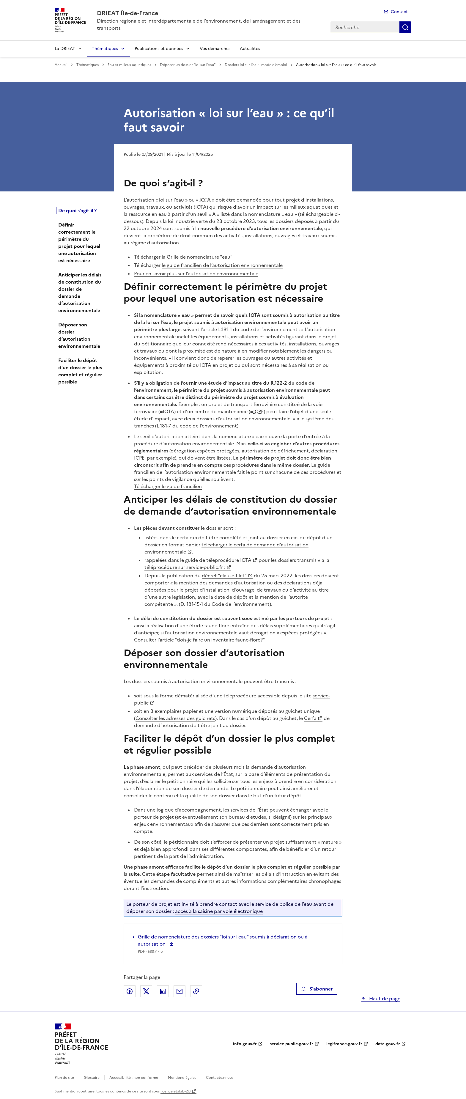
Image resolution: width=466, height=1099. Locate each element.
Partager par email (179, 991)
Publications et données (159, 48)
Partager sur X (146, 991)
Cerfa (310, 718)
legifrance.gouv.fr (344, 1044)
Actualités (250, 48)
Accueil (61, 64)
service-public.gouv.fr (291, 1044)
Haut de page (384, 998)
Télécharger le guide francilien (168, 486)
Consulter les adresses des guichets (175, 718)
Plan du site (64, 1077)
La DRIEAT (65, 48)
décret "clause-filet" (224, 575)
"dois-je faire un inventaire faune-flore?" (220, 639)
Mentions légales (182, 1077)
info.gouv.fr (245, 1044)
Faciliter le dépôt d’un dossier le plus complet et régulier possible (80, 371)
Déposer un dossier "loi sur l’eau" (188, 64)
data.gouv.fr (387, 1044)
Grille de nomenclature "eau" (199, 256)
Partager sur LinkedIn (163, 991)
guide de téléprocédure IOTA (218, 560)
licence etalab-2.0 (175, 1091)
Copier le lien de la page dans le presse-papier (196, 991)
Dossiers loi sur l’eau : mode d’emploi (256, 64)
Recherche (405, 27)
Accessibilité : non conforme (133, 1077)
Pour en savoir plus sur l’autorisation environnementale (196, 273)
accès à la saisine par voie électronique (219, 911)
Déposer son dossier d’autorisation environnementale (79, 335)
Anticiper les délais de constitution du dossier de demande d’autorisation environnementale (79, 292)
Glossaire (92, 1077)
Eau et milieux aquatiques (129, 64)
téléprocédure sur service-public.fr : (184, 567)
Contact (399, 12)
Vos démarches (215, 48)
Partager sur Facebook (130, 991)
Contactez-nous (219, 1077)
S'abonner (316, 988)
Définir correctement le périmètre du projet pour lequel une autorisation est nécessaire (79, 242)
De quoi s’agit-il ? (77, 210)
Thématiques (105, 48)
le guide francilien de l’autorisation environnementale (222, 265)
